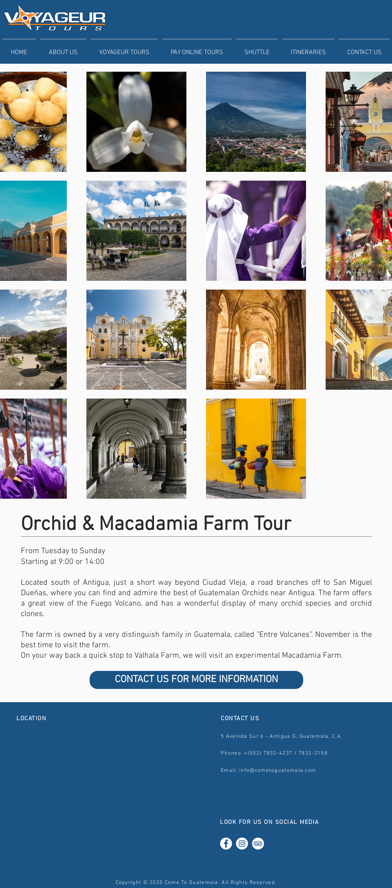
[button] (124, 49)
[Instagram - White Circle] (242, 844)
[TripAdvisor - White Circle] (258, 844)
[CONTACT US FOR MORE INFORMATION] (196, 680)
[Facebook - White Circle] (226, 844)
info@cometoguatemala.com (277, 770)
